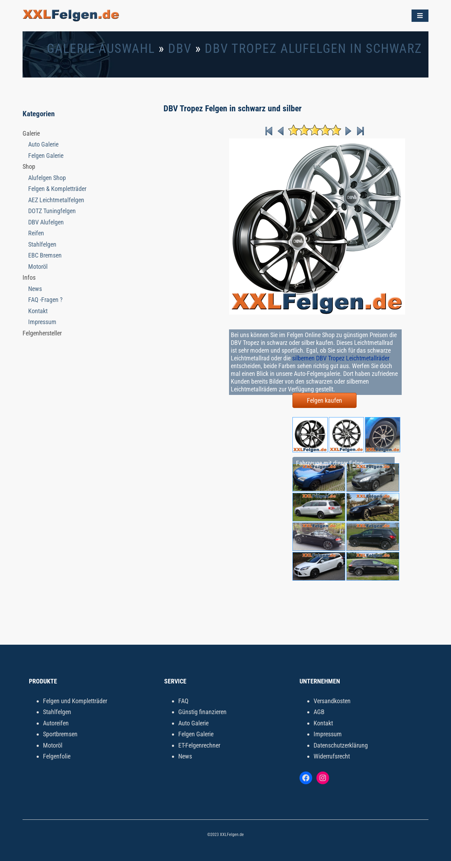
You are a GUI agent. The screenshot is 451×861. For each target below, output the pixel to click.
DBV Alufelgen (46, 222)
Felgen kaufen (324, 400)
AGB (319, 712)
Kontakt (38, 311)
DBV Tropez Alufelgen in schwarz (313, 48)
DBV (180, 48)
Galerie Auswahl (101, 48)
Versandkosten (332, 701)
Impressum (42, 322)
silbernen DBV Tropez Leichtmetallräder (340, 358)
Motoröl (38, 266)
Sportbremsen (60, 734)
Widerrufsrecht (332, 756)
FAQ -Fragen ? (45, 299)
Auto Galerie (43, 144)
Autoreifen (56, 723)
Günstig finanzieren (202, 712)
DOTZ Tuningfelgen (52, 211)
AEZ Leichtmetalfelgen (56, 200)
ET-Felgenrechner (199, 745)
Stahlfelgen (42, 244)
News (35, 288)
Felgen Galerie (45, 155)
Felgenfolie (56, 756)
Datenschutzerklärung (341, 745)
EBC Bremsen (45, 255)
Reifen (36, 233)
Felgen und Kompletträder (75, 701)
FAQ (183, 701)
